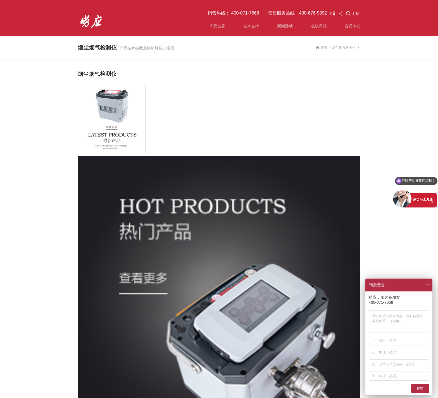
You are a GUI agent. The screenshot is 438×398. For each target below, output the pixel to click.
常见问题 (130, 270)
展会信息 (222, 263)
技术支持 (251, 26)
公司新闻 (222, 256)
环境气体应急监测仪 (93, 270)
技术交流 (222, 270)
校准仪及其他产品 (91, 303)
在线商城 (319, 26)
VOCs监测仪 (87, 277)
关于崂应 (270, 248)
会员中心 (352, 26)
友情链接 (101, 368)
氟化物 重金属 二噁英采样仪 (99, 290)
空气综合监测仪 (89, 263)
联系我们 (84, 368)
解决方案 (130, 256)
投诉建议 (130, 277)
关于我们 (268, 256)
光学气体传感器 (89, 283)
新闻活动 (285, 26)
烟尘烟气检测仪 (344, 48)
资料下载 (130, 263)
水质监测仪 (86, 297)
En (358, 13)
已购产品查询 (180, 248)
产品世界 (217, 26)
